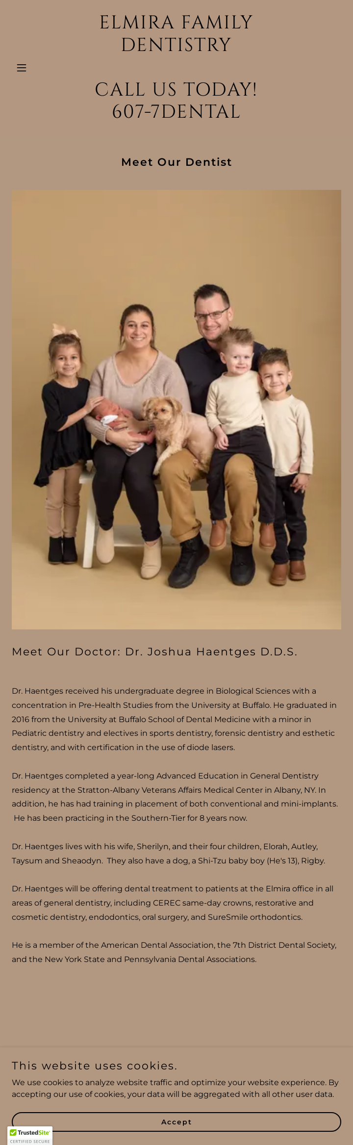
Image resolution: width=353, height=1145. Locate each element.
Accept (176, 1121)
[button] (36, 68)
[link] (176, 115)
